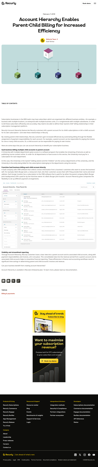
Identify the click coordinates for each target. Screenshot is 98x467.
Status (76, 422)
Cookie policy (26, 460)
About (5, 433)
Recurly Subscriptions (11, 405)
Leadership (7, 437)
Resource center (32, 405)
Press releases (8, 440)
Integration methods (57, 405)
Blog (28, 408)
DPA (18, 460)
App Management (9, 419)
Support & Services (33, 419)
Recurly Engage (8, 412)
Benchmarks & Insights (35, 415)
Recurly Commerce (10, 408)
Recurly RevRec (8, 415)
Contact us (7, 447)
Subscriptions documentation (84, 405)
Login (29, 422)
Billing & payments (8, 293)
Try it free (6, 425)
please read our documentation (65, 270)
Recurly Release (8, 422)
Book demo (87, 3)
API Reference (79, 419)
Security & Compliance (58, 408)
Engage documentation (82, 412)
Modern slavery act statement (67, 460)
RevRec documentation (82, 415)
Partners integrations (57, 412)
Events (29, 412)
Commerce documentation (83, 408)
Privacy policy (7, 460)
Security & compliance (50, 460)
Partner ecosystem (57, 415)
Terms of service (36, 460)
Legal (14, 460)
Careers (6, 444)
